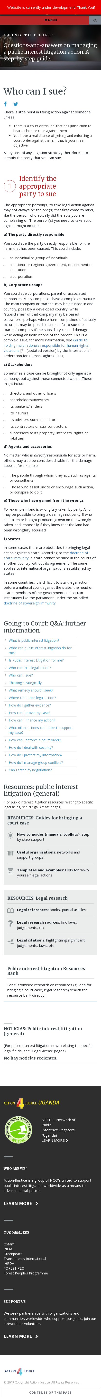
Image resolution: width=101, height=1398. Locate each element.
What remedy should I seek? (31, 690)
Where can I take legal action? (32, 697)
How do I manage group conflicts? (36, 762)
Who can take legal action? (30, 667)
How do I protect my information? (35, 755)
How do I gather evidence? (30, 705)
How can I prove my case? (29, 712)
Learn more (21, 1203)
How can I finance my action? (32, 720)
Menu (50, 20)
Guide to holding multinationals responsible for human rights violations (46, 345)
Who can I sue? (21, 675)
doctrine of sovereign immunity (30, 603)
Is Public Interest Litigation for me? (36, 660)
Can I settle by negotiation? (30, 770)
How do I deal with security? (31, 747)
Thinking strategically (25, 682)
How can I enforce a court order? (35, 740)
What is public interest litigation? (34, 640)
